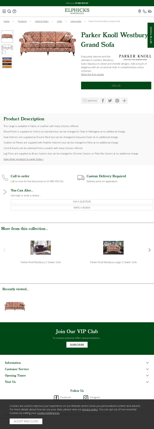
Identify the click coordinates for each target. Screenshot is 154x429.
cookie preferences (48, 413)
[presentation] (4, 250)
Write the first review (92, 74)
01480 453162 (81, 3)
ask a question (82, 201)
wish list (92, 100)
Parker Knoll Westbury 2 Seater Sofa (41, 262)
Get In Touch (150, 35)
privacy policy (90, 409)
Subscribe (77, 345)
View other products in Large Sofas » (23, 159)
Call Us (116, 85)
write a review (82, 207)
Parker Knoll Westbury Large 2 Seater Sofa (113, 262)
